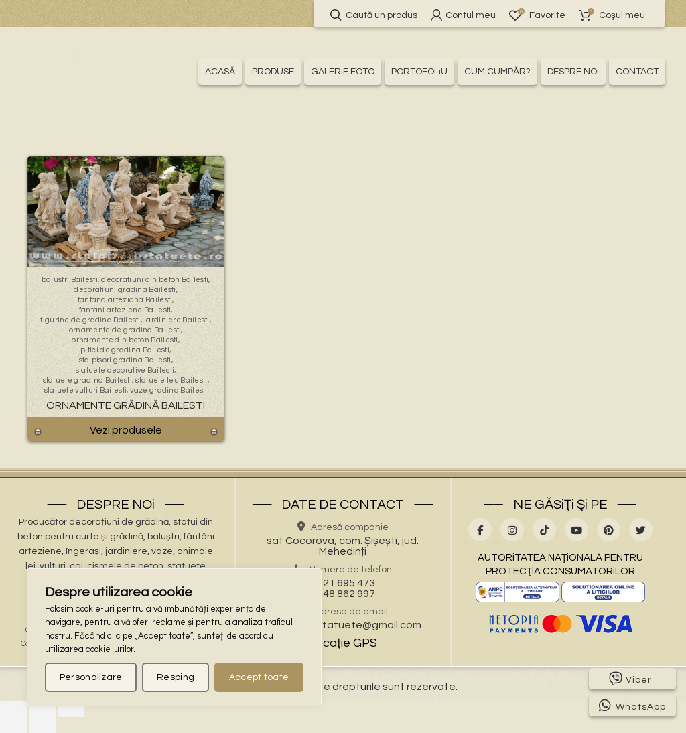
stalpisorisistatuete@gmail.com (343, 625)
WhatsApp (632, 705)
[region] (174, 637)
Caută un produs (373, 15)
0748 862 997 (343, 593)
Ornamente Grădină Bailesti (125, 405)
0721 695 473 (343, 583)
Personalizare (91, 677)
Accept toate (259, 677)
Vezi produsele (126, 430)
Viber (630, 678)
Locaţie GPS (343, 643)
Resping (175, 677)
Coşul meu (612, 15)
